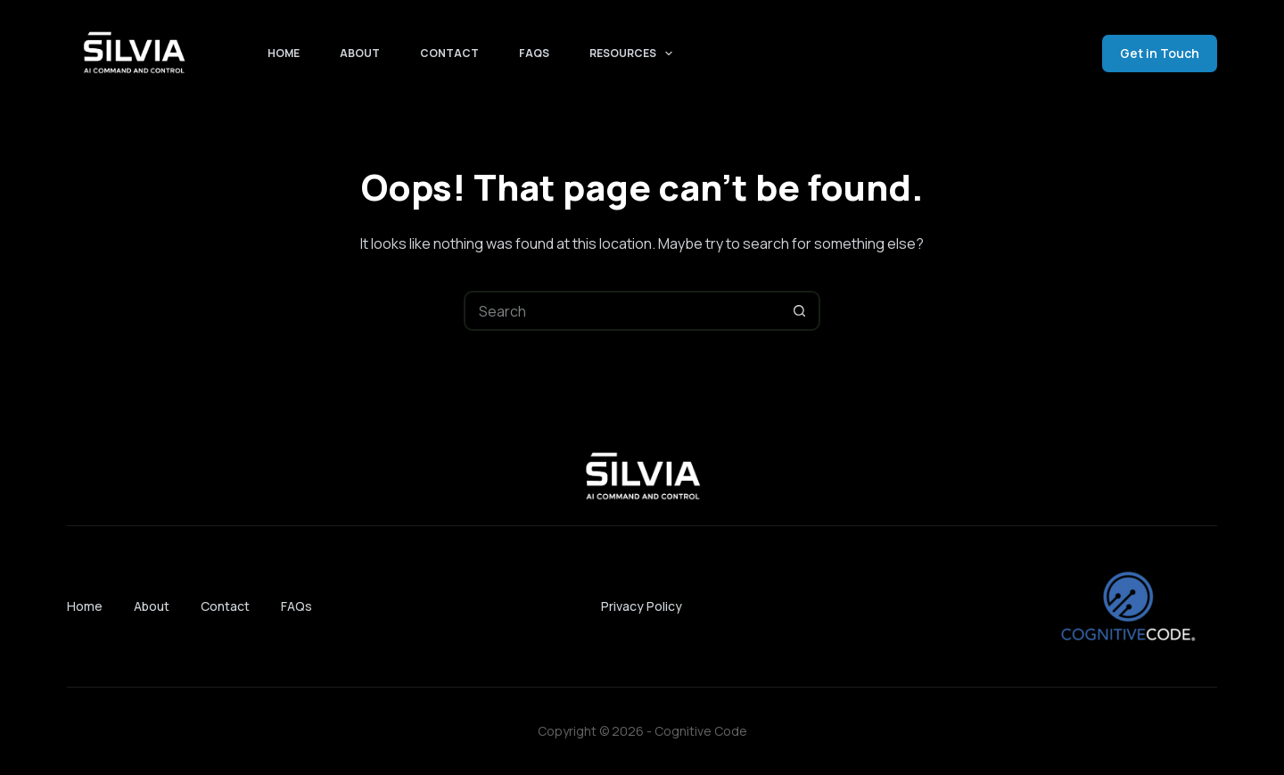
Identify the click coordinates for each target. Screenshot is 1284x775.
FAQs (534, 53)
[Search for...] (622, 311)
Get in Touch (1159, 53)
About (360, 53)
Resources (634, 53)
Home (284, 53)
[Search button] (800, 311)
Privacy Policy (641, 606)
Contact (449, 53)
